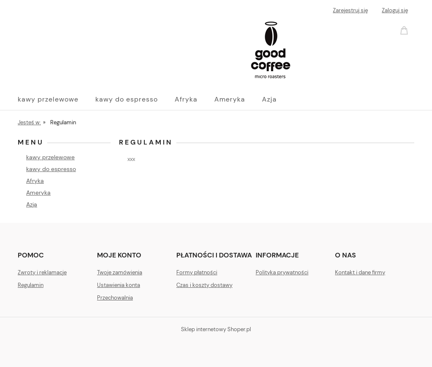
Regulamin (30, 285)
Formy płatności (196, 272)
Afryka (35, 181)
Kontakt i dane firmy (360, 272)
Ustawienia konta (118, 285)
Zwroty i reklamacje (42, 272)
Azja (31, 204)
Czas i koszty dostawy (204, 285)
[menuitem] (56, 99)
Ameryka (38, 192)
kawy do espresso (51, 169)
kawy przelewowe (50, 157)
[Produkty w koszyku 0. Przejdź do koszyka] (405, 29)
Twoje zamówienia (119, 272)
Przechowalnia (115, 297)
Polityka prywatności (282, 272)
